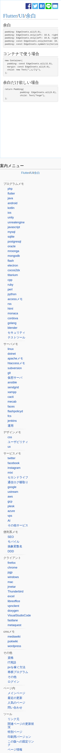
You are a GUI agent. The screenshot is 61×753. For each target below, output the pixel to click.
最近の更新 (15, 698)
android (12, 203)
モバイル (13, 541)
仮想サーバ (15, 377)
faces (11, 406)
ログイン (13, 681)
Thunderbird (15, 591)
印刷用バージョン (19, 736)
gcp (10, 501)
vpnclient (13, 606)
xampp (12, 392)
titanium (13, 275)
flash (11, 260)
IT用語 (12, 662)
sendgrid (13, 387)
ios (9, 212)
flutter (11, 193)
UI (21, 16)
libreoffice (14, 601)
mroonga (13, 251)
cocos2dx (14, 270)
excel (11, 596)
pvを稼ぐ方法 (16, 667)
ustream (13, 491)
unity (11, 217)
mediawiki (14, 636)
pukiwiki (13, 641)
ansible (12, 382)
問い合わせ (15, 707)
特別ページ (15, 731)
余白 (31, 16)
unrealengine (16, 222)
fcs (9, 416)
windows (13, 577)
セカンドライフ (18, 477)
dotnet (12, 353)
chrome (12, 567)
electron (13, 265)
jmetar (12, 586)
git (9, 373)
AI (9, 520)
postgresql (14, 241)
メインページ (16, 693)
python (12, 294)
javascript (14, 227)
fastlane (13, 620)
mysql (11, 232)
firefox (12, 562)
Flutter (10, 16)
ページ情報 (15, 749)
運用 (11, 425)
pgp (10, 572)
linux (11, 349)
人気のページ (16, 702)
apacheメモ (15, 358)
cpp (10, 280)
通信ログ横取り (18, 482)
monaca (13, 313)
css (10, 437)
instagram (14, 467)
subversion (15, 368)
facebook (14, 463)
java (10, 198)
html (10, 308)
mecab (12, 401)
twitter (11, 458)
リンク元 (13, 719)
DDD (11, 551)
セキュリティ (16, 332)
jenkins (12, 420)
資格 (11, 657)
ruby (10, 284)
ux (9, 446)
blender (12, 327)
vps (10, 515)
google (12, 487)
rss (10, 303)
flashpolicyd (15, 411)
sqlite (11, 236)
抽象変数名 (15, 546)
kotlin (11, 208)
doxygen (13, 610)
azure (11, 511)
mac (10, 582)
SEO (11, 537)
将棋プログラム (18, 672)
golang (12, 323)
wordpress (14, 646)
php (10, 188)
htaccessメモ (16, 363)
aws (10, 496)
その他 (12, 677)
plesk (11, 506)
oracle (12, 246)
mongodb (14, 255)
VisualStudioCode (19, 615)
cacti (11, 396)
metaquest (14, 625)
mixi (10, 472)
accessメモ (15, 299)
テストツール (16, 337)
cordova (13, 318)
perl (10, 289)
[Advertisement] (30, 130)
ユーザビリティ (18, 442)
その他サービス (18, 525)
